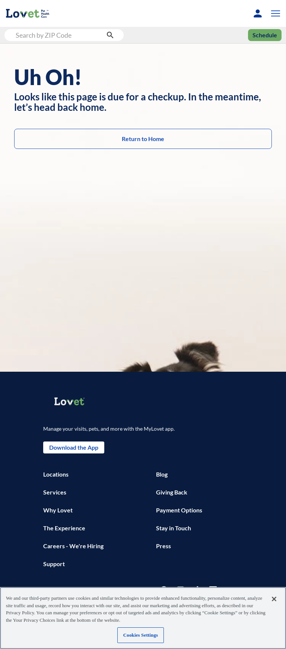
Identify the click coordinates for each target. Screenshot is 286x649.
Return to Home (143, 139)
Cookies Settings (140, 635)
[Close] (274, 599)
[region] (143, 618)
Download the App (73, 447)
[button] (274, 13)
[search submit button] (110, 35)
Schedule (265, 35)
